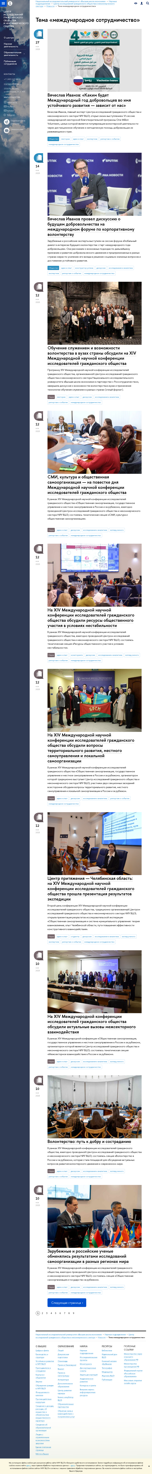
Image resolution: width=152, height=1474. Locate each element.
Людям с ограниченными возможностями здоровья (43, 1438)
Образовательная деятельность (12, 53)
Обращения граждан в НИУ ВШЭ (45, 1387)
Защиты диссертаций (89, 1374)
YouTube (10, 106)
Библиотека (107, 1350)
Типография (107, 1368)
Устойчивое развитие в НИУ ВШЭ (45, 1362)
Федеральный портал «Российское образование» (133, 1373)
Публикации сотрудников (10, 62)
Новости (102, 1337)
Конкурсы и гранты (88, 1385)
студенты (75, 936)
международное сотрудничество (64, 144)
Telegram (11, 115)
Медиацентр (107, 1372)
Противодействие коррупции (44, 1400)
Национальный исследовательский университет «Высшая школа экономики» (69, 1334)
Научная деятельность (11, 45)
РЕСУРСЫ (107, 1346)
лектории (65, 139)
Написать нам (17, 129)
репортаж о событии (109, 139)
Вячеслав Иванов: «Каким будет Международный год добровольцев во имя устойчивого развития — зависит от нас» (89, 100)
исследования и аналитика (121, 268)
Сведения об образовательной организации (43, 1427)
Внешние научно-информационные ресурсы (87, 1392)
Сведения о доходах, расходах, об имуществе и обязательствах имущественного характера (45, 1413)
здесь (28, 1465)
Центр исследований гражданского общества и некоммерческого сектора (85, 1336)
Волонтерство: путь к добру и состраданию (89, 1141)
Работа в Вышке (42, 1454)
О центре (9, 37)
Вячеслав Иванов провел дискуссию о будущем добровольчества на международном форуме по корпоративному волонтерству (91, 226)
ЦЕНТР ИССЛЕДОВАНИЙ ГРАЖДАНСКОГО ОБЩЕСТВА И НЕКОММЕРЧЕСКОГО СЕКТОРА (16, 19)
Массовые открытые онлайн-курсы (133, 1382)
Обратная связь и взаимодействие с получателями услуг (66, 1414)
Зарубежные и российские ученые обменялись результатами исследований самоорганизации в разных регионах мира (88, 1256)
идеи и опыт (78, 139)
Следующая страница (66, 1303)
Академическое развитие (86, 1380)
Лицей (61, 1350)
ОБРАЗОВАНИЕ (66, 1346)
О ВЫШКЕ (41, 1346)
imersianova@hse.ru (12, 84)
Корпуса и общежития (41, 1376)
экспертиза (92, 139)
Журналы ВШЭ (108, 1375)
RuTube (10, 110)
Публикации (107, 1379)
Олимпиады (63, 1361)
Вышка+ (61, 1369)
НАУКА (83, 1346)
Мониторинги (86, 1364)
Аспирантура (63, 1379)
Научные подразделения (115, 1334)
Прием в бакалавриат (67, 1365)
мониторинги (77, 655)
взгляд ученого (117, 530)
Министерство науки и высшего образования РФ (133, 1357)
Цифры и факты (42, 1350)
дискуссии (101, 268)
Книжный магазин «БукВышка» (109, 1362)
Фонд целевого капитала (42, 1394)
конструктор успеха (84, 268)
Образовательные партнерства (66, 1405)
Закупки (39, 1381)
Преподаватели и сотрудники (43, 1369)
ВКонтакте (12, 102)
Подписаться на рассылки (18, 122)
